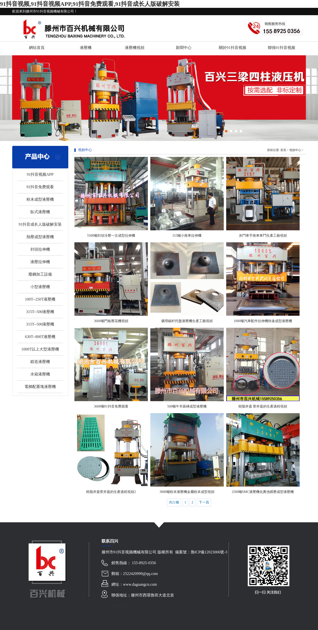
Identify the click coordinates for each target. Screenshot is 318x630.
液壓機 (86, 48)
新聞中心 (183, 48)
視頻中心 (295, 150)
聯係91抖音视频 (281, 48)
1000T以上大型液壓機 (40, 349)
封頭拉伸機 (40, 249)
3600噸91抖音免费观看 (111, 406)
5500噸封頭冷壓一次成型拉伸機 (111, 235)
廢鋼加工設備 (40, 274)
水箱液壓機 (40, 374)
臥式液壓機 (40, 212)
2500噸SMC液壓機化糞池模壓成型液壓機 (263, 492)
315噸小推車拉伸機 (186, 235)
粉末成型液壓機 (40, 199)
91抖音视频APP (40, 174)
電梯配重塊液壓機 (40, 387)
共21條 (174, 502)
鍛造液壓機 (40, 362)
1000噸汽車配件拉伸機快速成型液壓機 (263, 321)
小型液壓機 (40, 287)
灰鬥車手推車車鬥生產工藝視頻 (263, 235)
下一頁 (204, 502)
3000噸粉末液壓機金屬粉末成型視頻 (187, 492)
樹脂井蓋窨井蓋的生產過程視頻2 (111, 492)
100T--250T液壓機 (40, 299)
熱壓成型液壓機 (40, 237)
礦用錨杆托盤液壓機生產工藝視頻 (187, 321)
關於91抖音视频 (232, 48)
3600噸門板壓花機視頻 (111, 321)
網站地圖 (119, 606)
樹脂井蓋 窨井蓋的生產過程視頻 (262, 406)
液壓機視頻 (134, 48)
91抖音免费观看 (40, 187)
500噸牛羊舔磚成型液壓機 (187, 406)
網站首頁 (37, 48)
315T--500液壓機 (40, 312)
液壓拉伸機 (40, 262)
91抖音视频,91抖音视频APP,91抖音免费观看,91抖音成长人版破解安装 (90, 4)
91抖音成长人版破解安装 (40, 224)
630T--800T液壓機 (40, 337)
